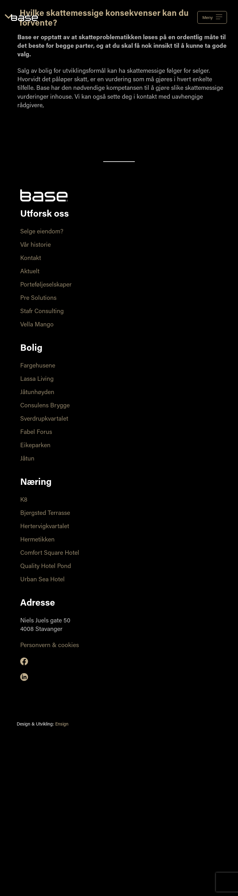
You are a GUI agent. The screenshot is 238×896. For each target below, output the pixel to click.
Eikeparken (35, 446)
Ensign (61, 724)
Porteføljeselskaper (46, 285)
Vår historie (35, 245)
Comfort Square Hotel (49, 553)
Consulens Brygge (45, 406)
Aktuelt (29, 272)
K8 (23, 500)
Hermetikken (37, 540)
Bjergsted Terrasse (45, 513)
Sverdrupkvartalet (44, 419)
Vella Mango (37, 325)
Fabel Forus (36, 432)
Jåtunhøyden (37, 393)
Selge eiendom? (41, 232)
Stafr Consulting (42, 312)
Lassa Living (37, 379)
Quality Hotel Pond (45, 567)
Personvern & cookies (49, 646)
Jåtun (27, 459)
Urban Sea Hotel (42, 580)
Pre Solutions (38, 298)
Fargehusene (37, 366)
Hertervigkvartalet (44, 527)
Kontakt (30, 259)
